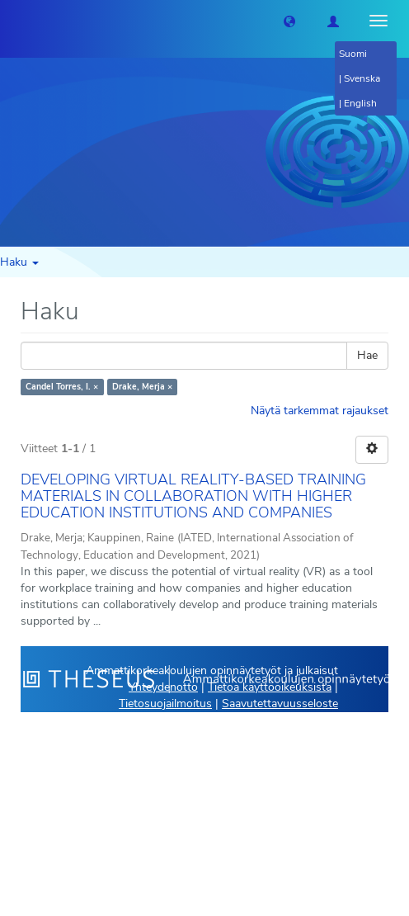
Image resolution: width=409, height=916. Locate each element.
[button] (289, 21)
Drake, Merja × (142, 386)
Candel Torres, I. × (62, 386)
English (360, 103)
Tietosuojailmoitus (165, 703)
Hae (367, 355)
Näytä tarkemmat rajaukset (319, 410)
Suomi (353, 53)
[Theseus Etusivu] (12, 20)
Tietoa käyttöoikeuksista (269, 687)
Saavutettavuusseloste (280, 703)
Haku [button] (19, 262)
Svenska (362, 78)
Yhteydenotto (163, 687)
